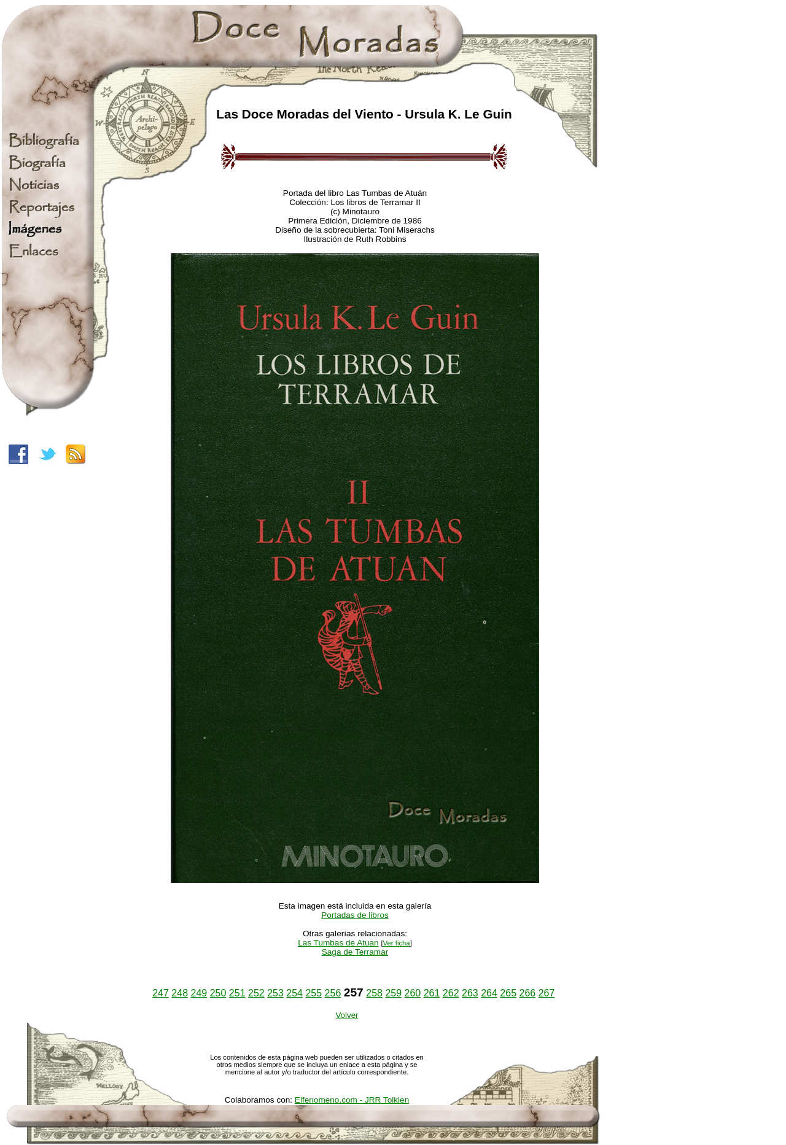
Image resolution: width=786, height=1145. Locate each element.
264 (489, 993)
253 (275, 993)
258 (374, 993)
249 (199, 993)
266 (527, 993)
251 (237, 993)
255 (313, 993)
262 (451, 993)
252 (256, 993)
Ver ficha (396, 943)
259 (393, 993)
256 (333, 993)
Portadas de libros (355, 915)
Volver (346, 1015)
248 (179, 993)
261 (432, 993)
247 (160, 993)
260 (413, 993)
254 (294, 993)
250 (218, 993)
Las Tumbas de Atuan (338, 942)
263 (470, 993)
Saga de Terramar (355, 952)
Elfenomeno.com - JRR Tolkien (352, 1099)
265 (508, 993)
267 (547, 993)
